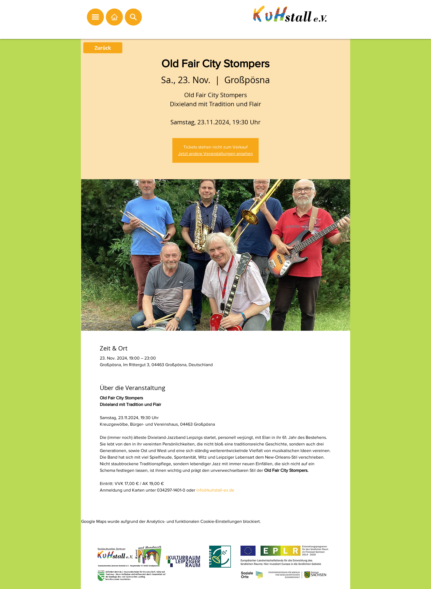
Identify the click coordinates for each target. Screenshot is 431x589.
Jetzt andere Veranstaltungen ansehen (215, 153)
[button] (95, 17)
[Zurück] (102, 47)
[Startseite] (114, 17)
